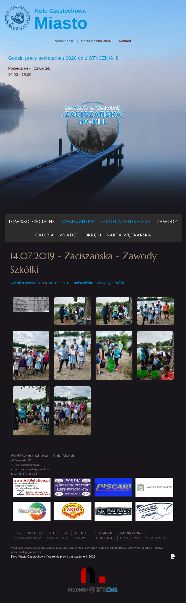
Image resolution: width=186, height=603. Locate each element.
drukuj (173, 556)
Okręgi (93, 234)
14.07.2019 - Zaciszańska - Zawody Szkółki (86, 283)
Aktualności (64, 40)
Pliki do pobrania (27, 537)
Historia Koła (103, 537)
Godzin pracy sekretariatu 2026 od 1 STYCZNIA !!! (63, 58)
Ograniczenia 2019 (133, 533)
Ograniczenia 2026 (96, 40)
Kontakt (125, 40)
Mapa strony (155, 537)
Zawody (167, 221)
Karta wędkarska (129, 234)
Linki (124, 537)
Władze (69, 234)
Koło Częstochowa (60, 11)
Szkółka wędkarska (126, 221)
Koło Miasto (103, 533)
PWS (136, 537)
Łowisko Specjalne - (52, 221)
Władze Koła (57, 537)
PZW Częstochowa (29, 533)
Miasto (61, 23)
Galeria (44, 234)
